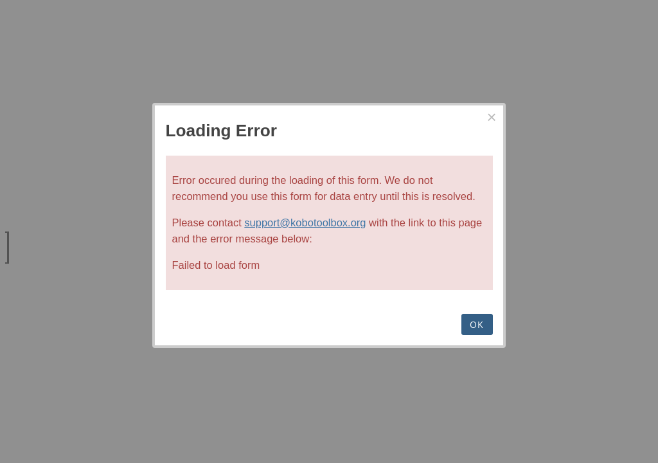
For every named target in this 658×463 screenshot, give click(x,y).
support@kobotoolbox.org (305, 222)
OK (477, 324)
